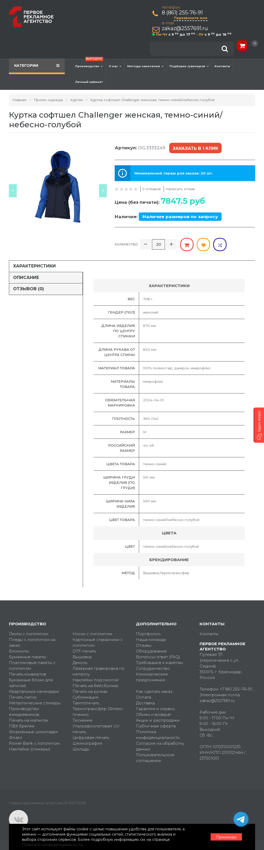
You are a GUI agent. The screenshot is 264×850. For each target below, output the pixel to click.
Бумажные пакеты (27, 656)
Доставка (145, 702)
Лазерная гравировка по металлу (98, 671)
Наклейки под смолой (96, 679)
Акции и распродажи (158, 720)
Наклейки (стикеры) (29, 749)
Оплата (143, 697)
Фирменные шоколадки (33, 731)
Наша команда (151, 639)
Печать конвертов (27, 674)
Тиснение (82, 720)
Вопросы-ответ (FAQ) (158, 656)
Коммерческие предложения (152, 677)
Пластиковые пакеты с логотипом (32, 665)
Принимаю (226, 837)
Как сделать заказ (154, 691)
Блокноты (19, 651)
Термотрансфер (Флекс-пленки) (98, 711)
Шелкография (87, 743)
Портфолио (148, 633)
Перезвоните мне (190, 18)
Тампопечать (86, 702)
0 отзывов (151, 189)
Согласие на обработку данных (160, 746)
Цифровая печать (91, 737)
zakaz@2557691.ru (185, 28)
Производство (89, 63)
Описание (26, 277)
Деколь (80, 662)
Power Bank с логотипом (34, 743)
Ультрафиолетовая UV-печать (97, 728)
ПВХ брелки (22, 725)
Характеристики (34, 266)
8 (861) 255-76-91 (182, 12)
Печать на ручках (90, 691)
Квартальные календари (34, 691)
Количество (126, 244)
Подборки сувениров (189, 66)
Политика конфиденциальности (158, 734)
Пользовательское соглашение (155, 757)
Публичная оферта (156, 725)
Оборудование (151, 651)
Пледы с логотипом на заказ (32, 642)
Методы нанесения (145, 66)
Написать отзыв (180, 189)
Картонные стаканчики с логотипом (98, 642)
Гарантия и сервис (155, 708)
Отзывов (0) (28, 288)
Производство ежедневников (24, 711)
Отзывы (143, 645)
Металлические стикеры (34, 702)
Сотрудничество (153, 668)
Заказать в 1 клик (195, 148)
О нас (115, 66)
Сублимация (85, 697)
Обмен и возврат (153, 714)
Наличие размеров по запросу (180, 216)
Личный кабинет (89, 82)
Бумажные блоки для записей (31, 682)
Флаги (15, 737)
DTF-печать (84, 651)
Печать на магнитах (28, 720)
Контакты (222, 66)
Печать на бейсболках (95, 685)
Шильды (81, 749)
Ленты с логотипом (28, 633)
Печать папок (23, 697)
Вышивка (82, 656)
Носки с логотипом (92, 633)
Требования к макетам (159, 662)
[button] (259, 425)
